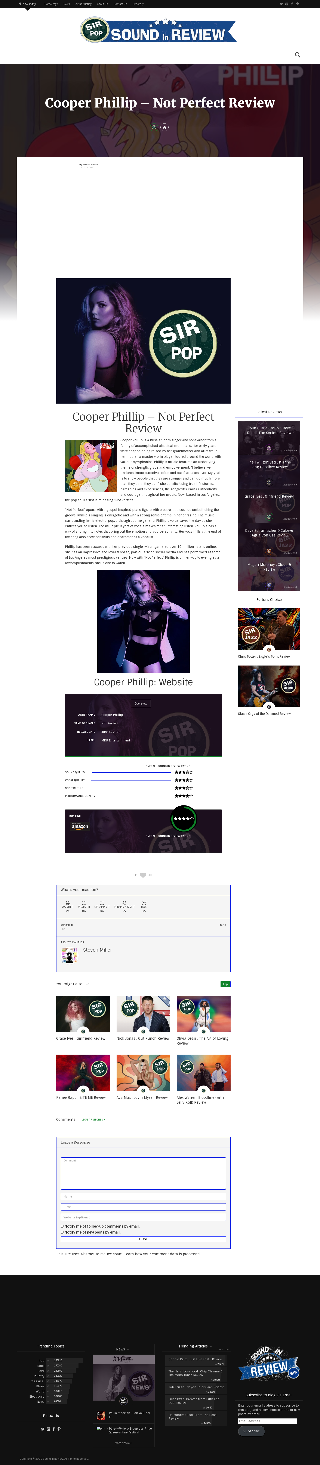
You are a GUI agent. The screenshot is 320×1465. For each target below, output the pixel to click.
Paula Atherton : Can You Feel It (129, 1415)
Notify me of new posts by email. (93, 1232)
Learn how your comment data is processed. (162, 1254)
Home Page (51, 4)
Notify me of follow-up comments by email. (102, 1226)
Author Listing (84, 4)
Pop (63, 929)
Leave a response (94, 1119)
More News (123, 1443)
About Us (102, 4)
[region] (269, 190)
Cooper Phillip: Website (143, 682)
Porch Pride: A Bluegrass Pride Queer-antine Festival (130, 1430)
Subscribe (251, 1431)
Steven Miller (97, 950)
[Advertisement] (160, 1309)
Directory (138, 4)
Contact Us (120, 4)
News (67, 4)
